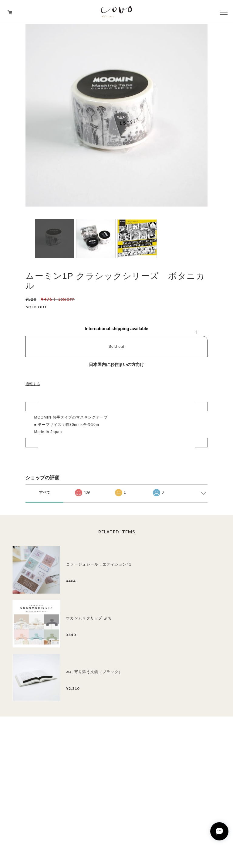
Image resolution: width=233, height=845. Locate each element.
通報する (32, 384)
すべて (44, 492)
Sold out (116, 346)
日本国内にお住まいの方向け (116, 364)
